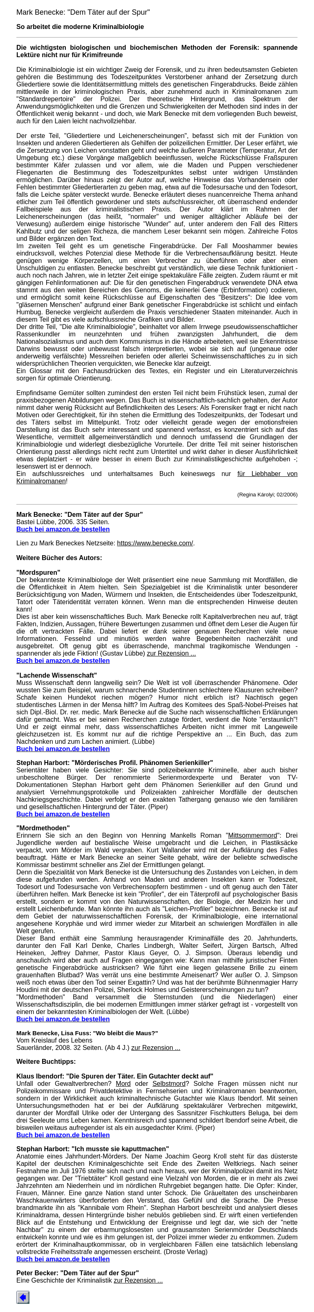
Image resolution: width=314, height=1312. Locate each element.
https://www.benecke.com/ (155, 543)
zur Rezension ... (171, 653)
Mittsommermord (252, 835)
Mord (123, 1083)
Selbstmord (169, 1083)
